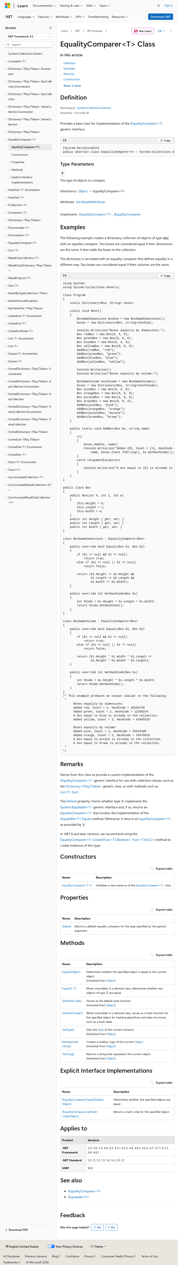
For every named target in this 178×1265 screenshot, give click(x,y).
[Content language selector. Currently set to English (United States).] (22, 1246)
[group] (117, 150)
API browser (94, 31)
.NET (77, 31)
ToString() (68, 1054)
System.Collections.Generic (94, 108)
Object (83, 191)
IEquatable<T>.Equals (75, 818)
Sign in (168, 5)
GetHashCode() (71, 1001)
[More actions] (171, 31)
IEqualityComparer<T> (146, 123)
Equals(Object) (71, 972)
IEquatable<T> (78, 1197)
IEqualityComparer (127, 214)
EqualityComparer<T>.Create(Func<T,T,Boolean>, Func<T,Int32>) (107, 839)
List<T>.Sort (69, 792)
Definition (70, 63)
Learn (64, 31)
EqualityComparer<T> (76, 813)
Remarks (69, 74)
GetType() (68, 1029)
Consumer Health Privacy (117, 1256)
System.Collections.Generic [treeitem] (25, 53)
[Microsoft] (7, 5)
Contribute (72, 1256)
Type (101, 1029)
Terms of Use (149, 1256)
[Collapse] (50, 27)
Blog (55, 1256)
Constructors (72, 79)
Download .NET (161, 17)
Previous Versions (36, 1256)
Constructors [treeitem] (20, 154)
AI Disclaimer (11, 1256)
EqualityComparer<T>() (77, 885)
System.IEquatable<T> (76, 807)
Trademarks (10, 1262)
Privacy (88, 1256)
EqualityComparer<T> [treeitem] (26, 147)
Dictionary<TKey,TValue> (84, 786)
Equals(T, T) (69, 988)
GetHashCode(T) (72, 1013)
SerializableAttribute (90, 202)
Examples (69, 68)
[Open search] (158, 5)
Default (71, 801)
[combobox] (28, 36)
